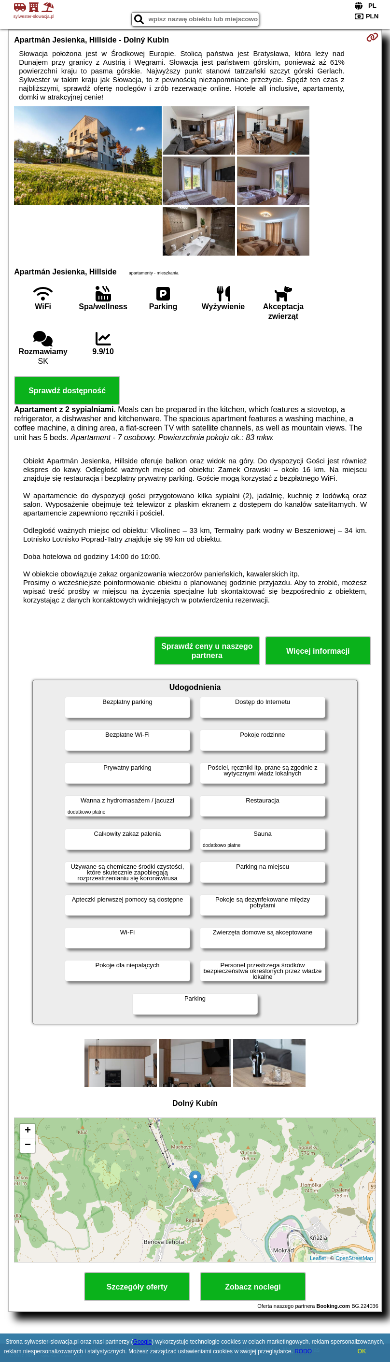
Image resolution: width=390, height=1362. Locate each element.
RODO (303, 1351)
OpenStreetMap (354, 1258)
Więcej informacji (317, 651)
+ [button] (28, 1131)
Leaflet (318, 1258)
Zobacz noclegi (253, 1287)
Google (142, 1341)
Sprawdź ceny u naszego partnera (206, 650)
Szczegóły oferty (137, 1287)
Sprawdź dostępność (67, 391)
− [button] (28, 1145)
